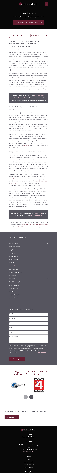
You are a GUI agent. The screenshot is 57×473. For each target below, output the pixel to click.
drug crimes (15, 183)
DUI (46, 181)
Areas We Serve (28, 467)
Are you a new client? (14, 332)
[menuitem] (27, 243)
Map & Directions (28, 451)
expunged (26, 145)
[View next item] (31, 397)
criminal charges (14, 179)
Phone (11, 323)
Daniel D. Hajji (28, 462)
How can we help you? (15, 336)
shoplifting (39, 181)
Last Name (12, 318)
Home (28, 459)
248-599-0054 (28, 437)
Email (10, 327)
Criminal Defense (28, 465)
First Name (12, 314)
